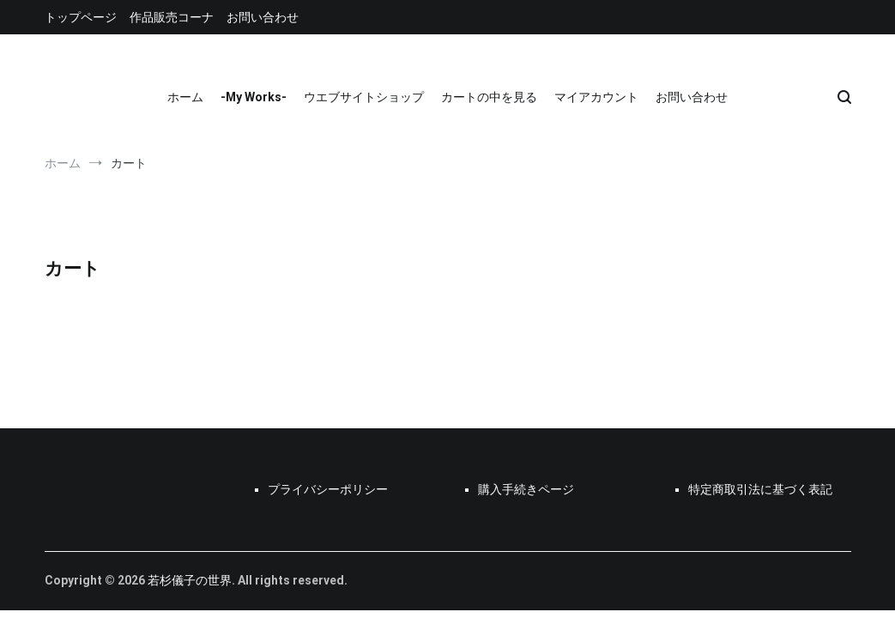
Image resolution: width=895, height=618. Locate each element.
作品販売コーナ (172, 17)
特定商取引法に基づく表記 (760, 489)
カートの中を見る (489, 97)
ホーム (185, 97)
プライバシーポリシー (328, 489)
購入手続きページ (526, 489)
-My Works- (254, 97)
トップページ (81, 17)
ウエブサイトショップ (364, 97)
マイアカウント (596, 97)
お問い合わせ (263, 17)
